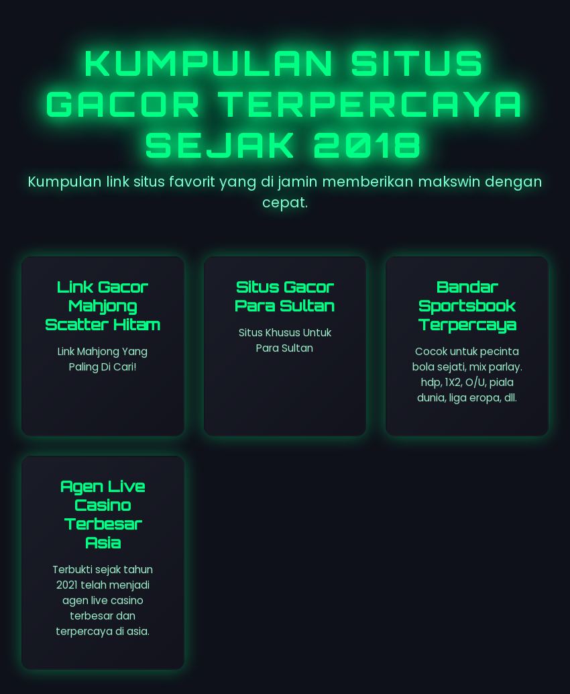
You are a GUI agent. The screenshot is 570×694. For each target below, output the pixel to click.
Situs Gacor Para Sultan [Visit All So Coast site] (285, 296)
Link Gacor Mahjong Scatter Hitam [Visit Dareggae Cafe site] (102, 305)
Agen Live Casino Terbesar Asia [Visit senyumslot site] (102, 514)
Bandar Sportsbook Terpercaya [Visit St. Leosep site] (467, 305)
